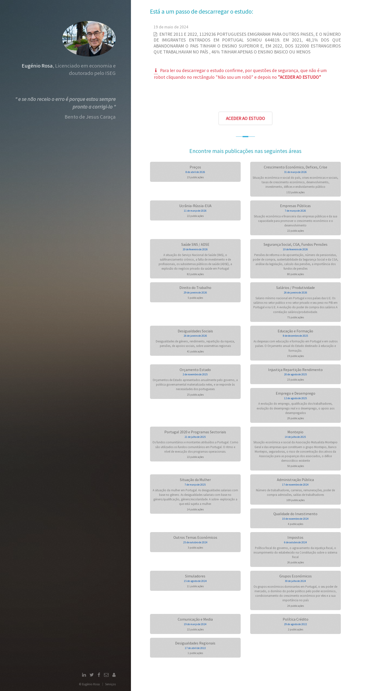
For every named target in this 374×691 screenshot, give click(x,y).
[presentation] (245, 97)
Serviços (110, 684)
